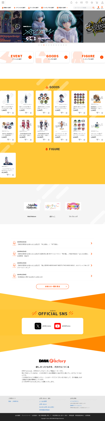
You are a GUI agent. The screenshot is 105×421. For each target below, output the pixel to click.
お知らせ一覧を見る (56, 286)
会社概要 (17, 415)
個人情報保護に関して (45, 415)
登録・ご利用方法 (13, 401)
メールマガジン (74, 401)
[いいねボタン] (8, 113)
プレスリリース (26, 415)
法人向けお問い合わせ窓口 (46, 407)
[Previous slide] (17, 26)
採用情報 (87, 415)
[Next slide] (87, 26)
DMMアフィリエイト (76, 405)
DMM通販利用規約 (44, 410)
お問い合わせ (43, 404)
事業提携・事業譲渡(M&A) (76, 415)
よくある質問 (43, 401)
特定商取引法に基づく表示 (60, 415)
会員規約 (34, 415)
